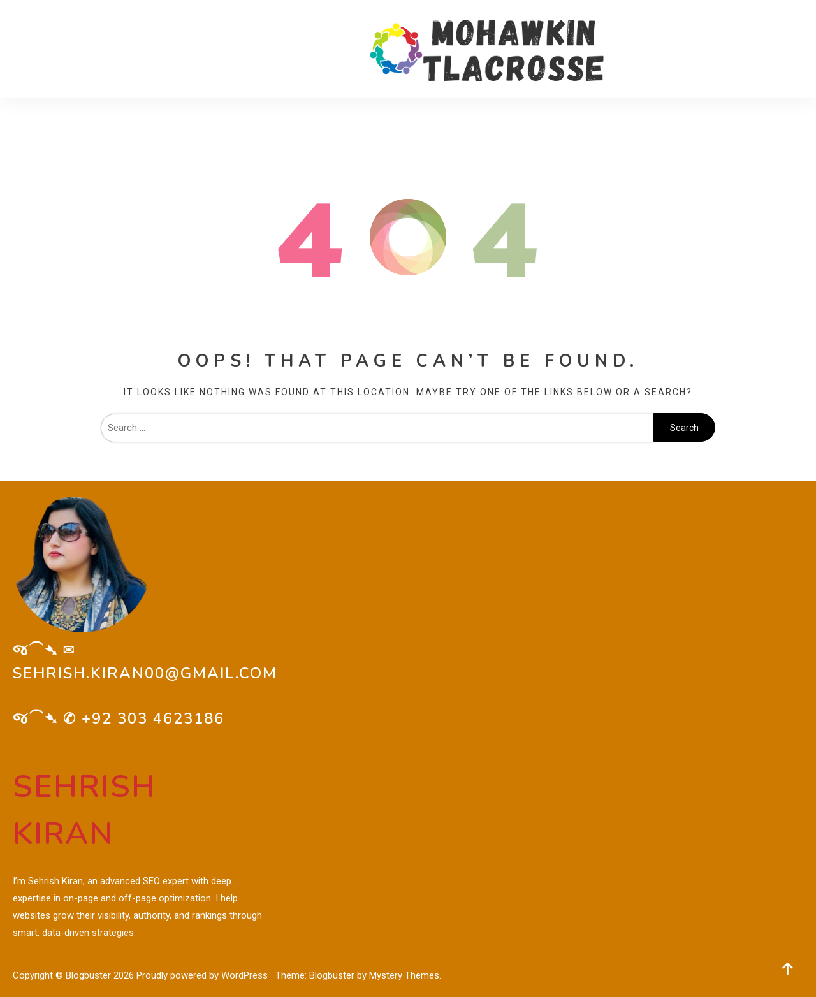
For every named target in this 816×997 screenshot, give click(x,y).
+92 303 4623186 (153, 718)
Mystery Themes (404, 975)
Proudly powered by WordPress (203, 975)
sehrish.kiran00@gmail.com (145, 673)
